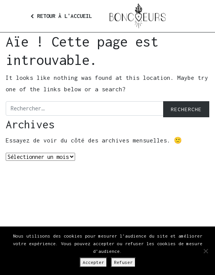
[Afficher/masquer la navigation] (174, 16)
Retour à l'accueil (61, 16)
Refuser (123, 262)
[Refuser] (205, 251)
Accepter (93, 262)
